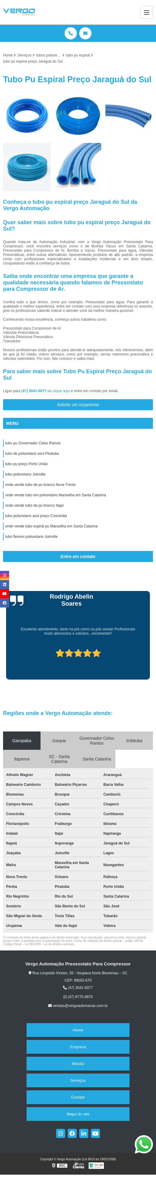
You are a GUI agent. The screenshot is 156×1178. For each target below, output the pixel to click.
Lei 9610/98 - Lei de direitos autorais (49, 944)
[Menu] (146, 12)
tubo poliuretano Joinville (25, 474)
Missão (78, 1063)
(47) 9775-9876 (78, 997)
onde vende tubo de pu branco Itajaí (34, 505)
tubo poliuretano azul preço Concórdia (36, 516)
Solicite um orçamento (78, 404)
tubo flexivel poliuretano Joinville (31, 536)
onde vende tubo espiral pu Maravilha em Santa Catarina (51, 526)
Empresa (78, 1047)
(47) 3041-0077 (34, 391)
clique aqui (61, 391)
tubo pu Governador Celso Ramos (33, 443)
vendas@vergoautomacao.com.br (78, 1006)
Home (78, 1030)
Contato (78, 1097)
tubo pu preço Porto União (26, 464)
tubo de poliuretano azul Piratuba (32, 453)
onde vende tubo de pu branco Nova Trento (40, 485)
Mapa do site (78, 1114)
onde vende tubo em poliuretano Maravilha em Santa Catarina (55, 495)
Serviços (78, 1080)
